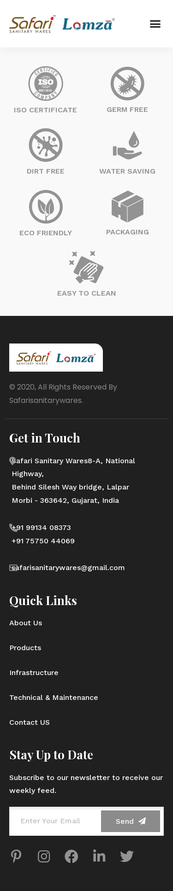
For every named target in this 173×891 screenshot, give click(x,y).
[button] (155, 24)
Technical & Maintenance (53, 697)
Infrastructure (34, 672)
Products (25, 647)
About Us (25, 622)
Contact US (29, 722)
